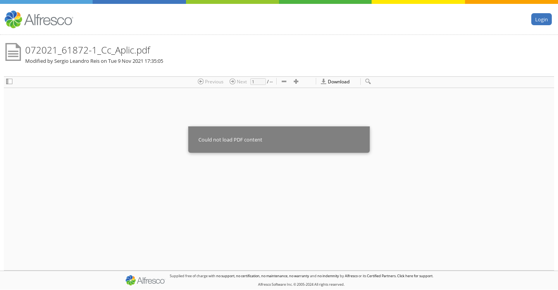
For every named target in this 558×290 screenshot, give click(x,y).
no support (225, 275)
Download (335, 81)
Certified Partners (381, 275)
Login (541, 19)
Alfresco (351, 275)
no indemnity (328, 275)
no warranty (299, 275)
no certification (248, 275)
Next (238, 81)
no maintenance (274, 275)
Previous (211, 81)
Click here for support (414, 275)
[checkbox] (9, 82)
